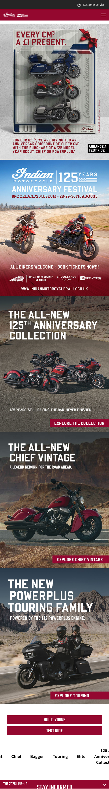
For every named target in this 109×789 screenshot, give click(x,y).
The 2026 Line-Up (15, 784)
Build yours (55, 720)
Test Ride (54, 731)
